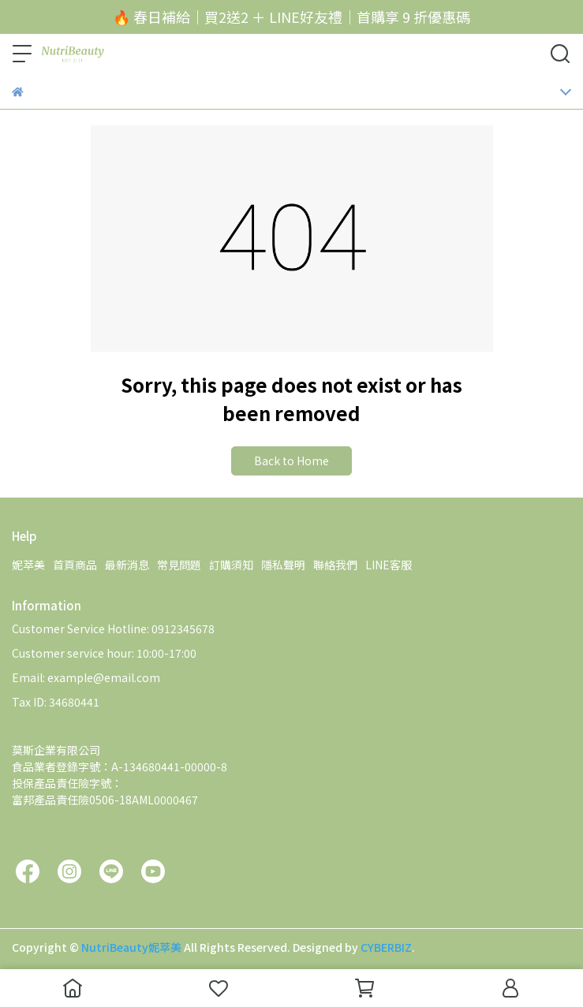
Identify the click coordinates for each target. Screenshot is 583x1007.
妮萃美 (28, 564)
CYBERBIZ (386, 947)
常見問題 (179, 564)
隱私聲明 (283, 564)
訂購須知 (231, 564)
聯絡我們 (335, 564)
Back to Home (291, 460)
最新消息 (127, 564)
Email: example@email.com (86, 677)
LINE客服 (388, 564)
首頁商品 (75, 564)
